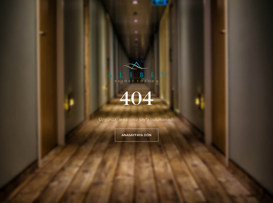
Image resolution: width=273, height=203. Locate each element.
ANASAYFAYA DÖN (136, 135)
